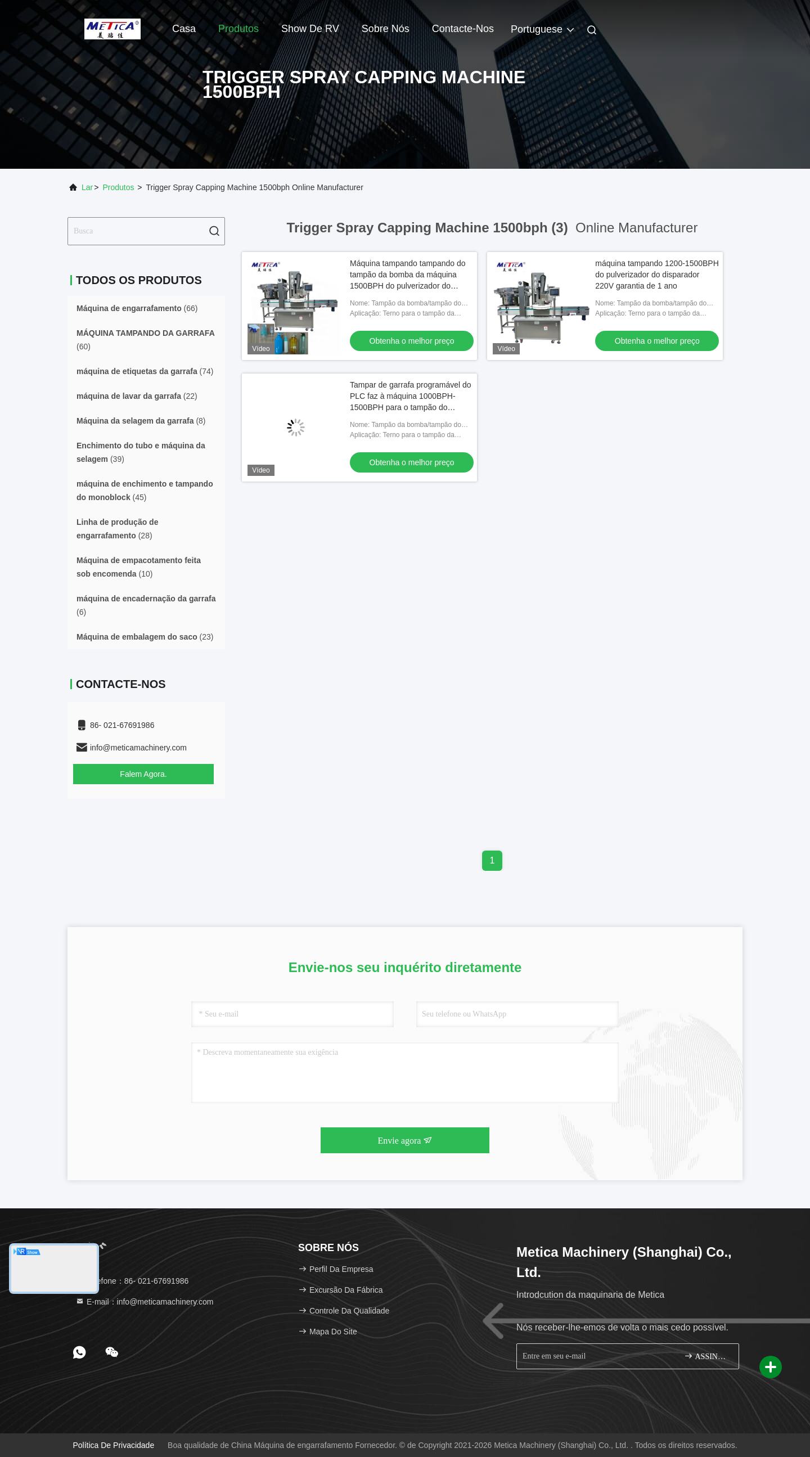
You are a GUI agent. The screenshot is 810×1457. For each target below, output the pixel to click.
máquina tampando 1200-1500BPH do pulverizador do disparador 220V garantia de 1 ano (657, 274)
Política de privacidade (113, 1445)
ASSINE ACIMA (707, 1356)
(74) (145, 371)
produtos (118, 187)
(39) (140, 452)
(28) (117, 529)
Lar (87, 187)
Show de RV (310, 28)
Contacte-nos (463, 28)
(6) (145, 605)
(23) (145, 636)
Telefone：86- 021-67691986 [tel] (131, 1280)
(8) (141, 420)
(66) (137, 308)
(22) (136, 396)
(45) (144, 490)
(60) (145, 340)
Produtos (238, 28)
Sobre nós (386, 28)
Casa (184, 28)
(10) (138, 567)
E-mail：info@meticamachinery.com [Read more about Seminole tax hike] (144, 1301)
